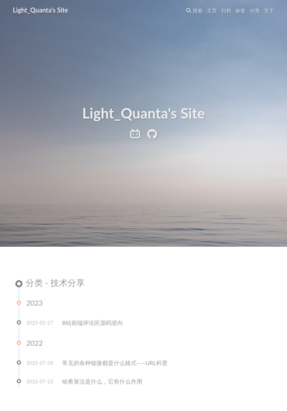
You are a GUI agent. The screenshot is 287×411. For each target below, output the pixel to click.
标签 (241, 11)
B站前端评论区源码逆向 (92, 323)
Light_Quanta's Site (40, 10)
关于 (269, 11)
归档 (226, 11)
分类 (255, 11)
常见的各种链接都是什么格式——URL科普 (115, 363)
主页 (212, 11)
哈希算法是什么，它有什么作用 (102, 381)
